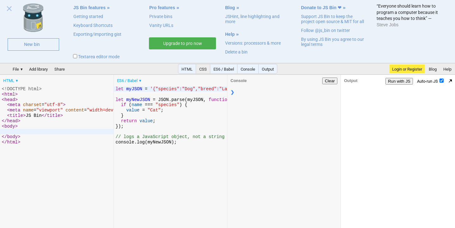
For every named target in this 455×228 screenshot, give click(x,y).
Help (230, 34)
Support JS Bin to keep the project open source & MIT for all (332, 19)
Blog (230, 7)
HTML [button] (187, 69)
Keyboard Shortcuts (93, 25)
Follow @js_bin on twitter (325, 30)
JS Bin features (89, 7)
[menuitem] (11, 80)
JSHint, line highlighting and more (252, 19)
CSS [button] (203, 69)
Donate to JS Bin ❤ (321, 7)
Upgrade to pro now (182, 43)
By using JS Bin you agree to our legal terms (332, 42)
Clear (330, 81)
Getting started (88, 16)
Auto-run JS (430, 81)
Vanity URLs (161, 25)
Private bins (160, 16)
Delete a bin (236, 51)
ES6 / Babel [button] (223, 69)
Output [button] (268, 69)
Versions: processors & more (253, 43)
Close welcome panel (9, 10)
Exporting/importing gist (97, 34)
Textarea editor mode (96, 56)
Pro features (162, 7)
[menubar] (50, 79)
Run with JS (399, 81)
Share (59, 69)
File (16, 69)
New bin (32, 44)
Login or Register (407, 69)
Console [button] (248, 69)
